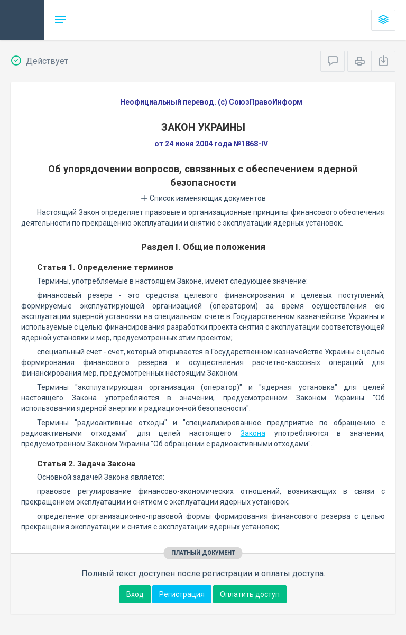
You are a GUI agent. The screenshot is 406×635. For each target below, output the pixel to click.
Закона (253, 433)
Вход (135, 594)
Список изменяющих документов (203, 198)
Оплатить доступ (250, 594)
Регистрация (182, 594)
